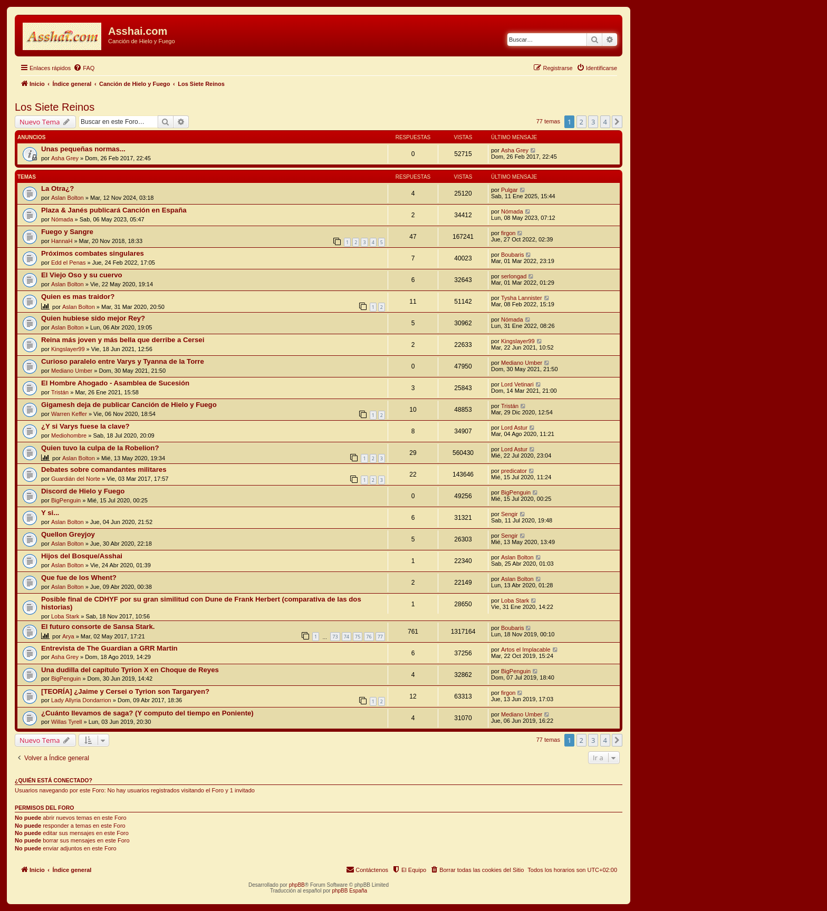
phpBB (297, 885)
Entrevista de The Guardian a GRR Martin (109, 648)
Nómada (62, 219)
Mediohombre (68, 435)
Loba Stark (65, 616)
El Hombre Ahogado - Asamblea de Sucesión (115, 383)
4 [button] (605, 122)
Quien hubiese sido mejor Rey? (93, 318)
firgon (508, 233)
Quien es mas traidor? (77, 297)
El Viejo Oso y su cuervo (81, 275)
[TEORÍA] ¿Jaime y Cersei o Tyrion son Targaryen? (125, 691)
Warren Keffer (69, 414)
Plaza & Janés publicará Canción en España (114, 210)
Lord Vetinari (517, 384)
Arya (68, 636)
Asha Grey (65, 158)
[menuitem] (83, 68)
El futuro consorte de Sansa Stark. (98, 627)
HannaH (61, 241)
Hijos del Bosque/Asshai (81, 556)
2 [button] (581, 122)
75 (357, 636)
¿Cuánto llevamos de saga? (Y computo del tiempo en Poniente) (147, 713)
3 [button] (593, 122)
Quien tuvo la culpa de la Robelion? (100, 448)
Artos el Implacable (526, 649)
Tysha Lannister (521, 298)
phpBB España (349, 891)
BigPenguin (66, 500)
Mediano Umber (71, 370)
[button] (617, 121)
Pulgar (509, 190)
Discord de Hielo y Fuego (82, 491)
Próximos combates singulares (92, 253)
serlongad (513, 276)
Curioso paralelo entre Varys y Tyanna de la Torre (122, 361)
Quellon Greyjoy (68, 534)
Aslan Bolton (67, 198)
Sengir (509, 514)
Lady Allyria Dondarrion (81, 700)
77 (380, 636)
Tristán (60, 392)
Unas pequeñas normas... (83, 149)
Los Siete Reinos (54, 107)
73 (335, 636)
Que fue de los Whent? (79, 578)
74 (346, 636)
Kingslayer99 (68, 349)
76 (368, 636)
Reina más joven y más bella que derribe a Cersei (122, 340)
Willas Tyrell (66, 722)
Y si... (50, 513)
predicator (514, 471)
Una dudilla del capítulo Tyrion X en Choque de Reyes (130, 670)
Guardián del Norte (75, 479)
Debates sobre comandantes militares (103, 469)
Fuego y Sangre (67, 232)
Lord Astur (514, 427)
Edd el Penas (68, 262)
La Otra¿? (57, 188)
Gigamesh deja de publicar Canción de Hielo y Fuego (129, 405)
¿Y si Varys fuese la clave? (85, 426)
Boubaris (512, 254)
